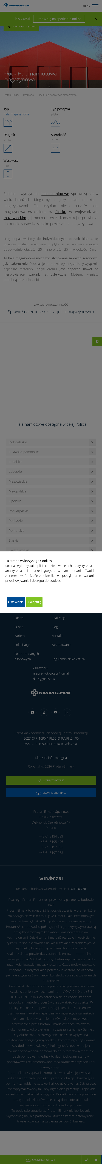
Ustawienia (16, 602)
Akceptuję (34, 602)
